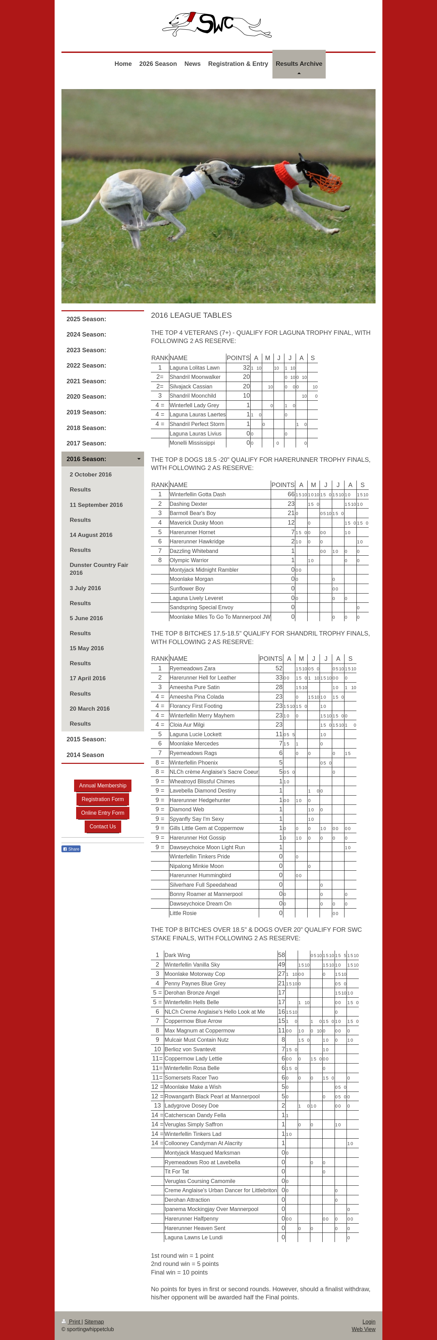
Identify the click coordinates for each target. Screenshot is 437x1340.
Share (71, 849)
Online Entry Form (103, 813)
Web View (364, 1329)
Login (369, 1322)
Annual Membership (103, 785)
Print (71, 1322)
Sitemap (94, 1322)
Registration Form (103, 799)
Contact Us (103, 826)
